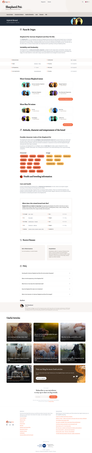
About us (38, 452)
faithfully (37, 163)
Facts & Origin (10, 14)
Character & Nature (19, 14)
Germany (36, 63)
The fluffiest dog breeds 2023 (62, 421)
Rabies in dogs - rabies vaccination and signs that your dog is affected (71, 419)
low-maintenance (37, 71)
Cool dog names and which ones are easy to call (66, 424)
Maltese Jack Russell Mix (25, 428)
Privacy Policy (51, 402)
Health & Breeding (29, 14)
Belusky (21, 426)
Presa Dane (22, 424)
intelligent (23, 160)
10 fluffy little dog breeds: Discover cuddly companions (68, 434)
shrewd (29, 163)
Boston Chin (22, 420)
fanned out (30, 225)
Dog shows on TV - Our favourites (63, 426)
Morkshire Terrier (24, 429)
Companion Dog (50, 163)
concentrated (24, 156)
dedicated (32, 171)
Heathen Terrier (23, 431)
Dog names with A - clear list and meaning (65, 430)
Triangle (36, 221)
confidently (40, 156)
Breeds (49, 2)
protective (32, 156)
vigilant (30, 160)
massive (30, 229)
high (72, 60)
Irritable (23, 163)
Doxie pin (22, 422)
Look (36, 14)
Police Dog (49, 160)
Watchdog (49, 156)
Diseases (41, 14)
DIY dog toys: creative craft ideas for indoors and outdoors (69, 428)
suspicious (40, 171)
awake (29, 167)
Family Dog (60, 163)
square (40, 229)
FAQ (46, 14)
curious (22, 167)
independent (37, 167)
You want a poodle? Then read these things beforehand (68, 422)
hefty (43, 229)
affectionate (24, 171)
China (39, 63)
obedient (38, 160)
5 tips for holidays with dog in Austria (64, 417)
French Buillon (23, 418)
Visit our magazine (41, 379)
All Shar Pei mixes (68, 124)
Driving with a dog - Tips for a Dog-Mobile (65, 432)
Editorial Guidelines (44, 452)
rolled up (35, 225)
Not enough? (46, 388)
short (32, 214)
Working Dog (67, 156)
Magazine (43, 2)
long (29, 214)
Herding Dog (58, 156)
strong (33, 229)
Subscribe (53, 397)
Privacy (54, 452)
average (74, 60)
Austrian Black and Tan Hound (26, 435)
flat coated (30, 217)
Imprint (50, 452)
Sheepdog (57, 160)
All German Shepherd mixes (65, 99)
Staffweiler (22, 433)
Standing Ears (31, 221)
